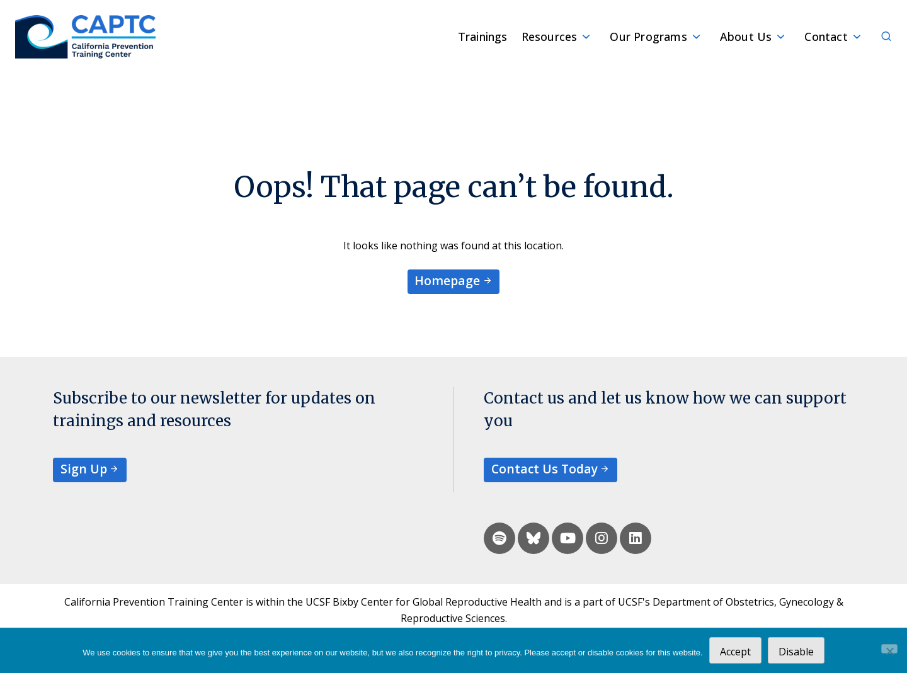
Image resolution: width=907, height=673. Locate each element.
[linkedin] (635, 538)
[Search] (879, 36)
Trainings (483, 36)
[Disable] (889, 648)
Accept (735, 652)
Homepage (447, 280)
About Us (746, 36)
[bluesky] (533, 538)
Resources (550, 36)
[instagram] (601, 538)
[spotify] (499, 538)
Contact (825, 36)
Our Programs (648, 36)
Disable (796, 652)
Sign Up (83, 468)
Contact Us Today (544, 468)
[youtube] (567, 538)
